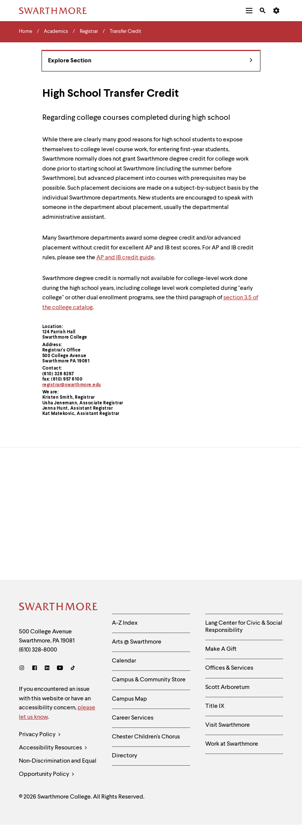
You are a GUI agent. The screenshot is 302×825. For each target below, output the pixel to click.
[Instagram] (23, 668)
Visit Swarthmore (227, 725)
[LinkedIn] (47, 668)
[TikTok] (72, 668)
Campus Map (129, 699)
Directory (124, 756)
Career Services (132, 718)
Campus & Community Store (149, 680)
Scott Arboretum (227, 687)
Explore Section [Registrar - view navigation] (150, 61)
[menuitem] (249, 10)
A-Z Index (125, 623)
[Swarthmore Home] (58, 607)
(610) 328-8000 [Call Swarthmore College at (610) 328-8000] (38, 650)
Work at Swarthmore (231, 744)
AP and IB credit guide (125, 258)
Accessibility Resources (53, 748)
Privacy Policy (40, 734)
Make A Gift (221, 649)
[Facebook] (34, 668)
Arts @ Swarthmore (136, 642)
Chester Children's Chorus (146, 737)
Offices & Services (229, 668)
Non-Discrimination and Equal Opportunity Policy (57, 769)
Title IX (215, 706)
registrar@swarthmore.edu (71, 385)
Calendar (124, 661)
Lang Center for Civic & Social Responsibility (243, 626)
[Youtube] (60, 668)
